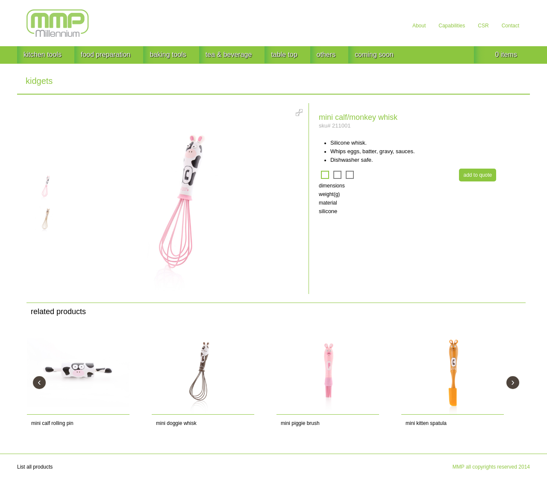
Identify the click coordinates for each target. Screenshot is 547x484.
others (326, 54)
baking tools (168, 54)
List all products (35, 467)
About (419, 26)
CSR (483, 26)
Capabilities (451, 26)
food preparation (106, 54)
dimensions (332, 186)
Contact (510, 26)
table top (284, 54)
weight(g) (329, 194)
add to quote (477, 175)
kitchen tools (43, 54)
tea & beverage (229, 54)
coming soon (374, 54)
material (328, 203)
